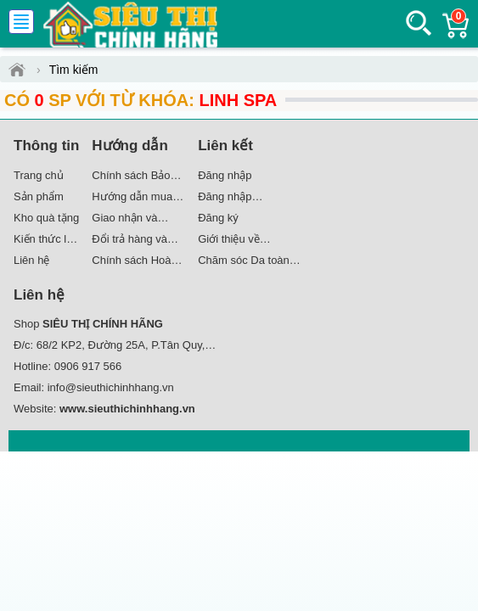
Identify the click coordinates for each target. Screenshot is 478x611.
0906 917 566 (88, 366)
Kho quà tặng (46, 217)
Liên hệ (31, 260)
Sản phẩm (39, 196)
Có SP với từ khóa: (140, 100)
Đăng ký (218, 217)
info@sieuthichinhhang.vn (111, 387)
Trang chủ (39, 175)
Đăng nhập (224, 175)
